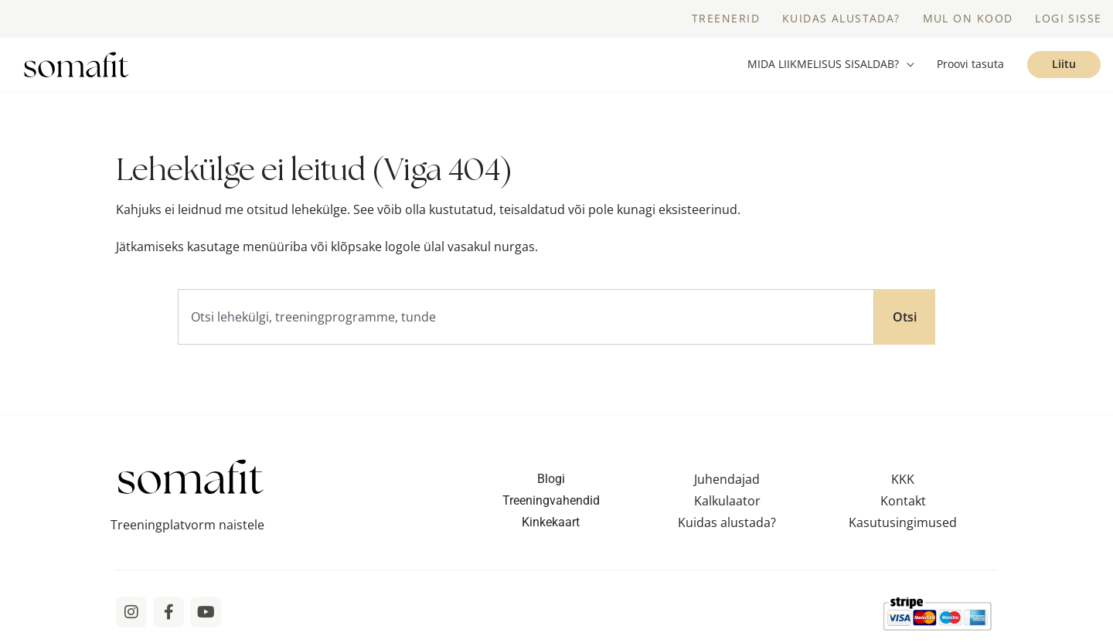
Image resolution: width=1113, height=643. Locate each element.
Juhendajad (727, 482)
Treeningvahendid (551, 503)
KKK (902, 482)
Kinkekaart (551, 525)
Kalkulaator (727, 503)
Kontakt (903, 503)
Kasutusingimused (903, 525)
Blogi (551, 482)
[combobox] (526, 320)
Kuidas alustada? (727, 525)
